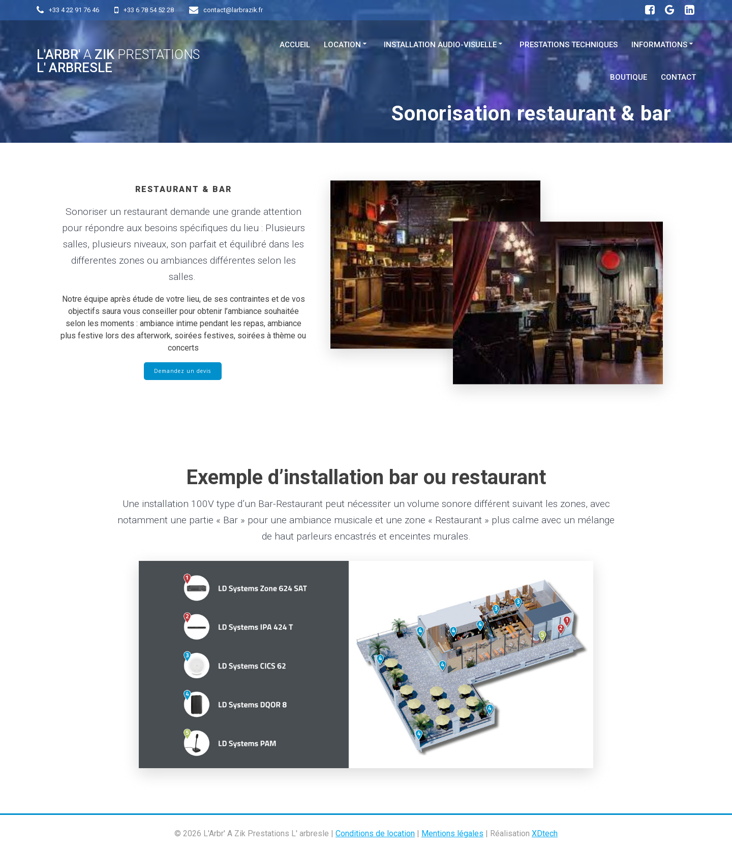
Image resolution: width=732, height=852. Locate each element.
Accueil (295, 44)
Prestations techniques (569, 44)
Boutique (628, 77)
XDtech (545, 833)
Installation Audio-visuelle (440, 44)
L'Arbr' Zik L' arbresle (118, 61)
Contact (678, 77)
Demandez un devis (182, 371)
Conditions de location (375, 833)
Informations (659, 44)
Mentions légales (452, 833)
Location (342, 44)
